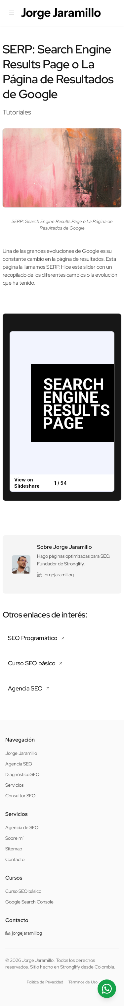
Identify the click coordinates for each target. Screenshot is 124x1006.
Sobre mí (14, 838)
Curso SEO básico (23, 891)
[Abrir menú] (11, 13)
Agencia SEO (18, 764)
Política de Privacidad (45, 982)
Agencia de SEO (21, 827)
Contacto (14, 859)
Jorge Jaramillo (21, 753)
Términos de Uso (83, 982)
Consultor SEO (20, 796)
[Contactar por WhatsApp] (107, 988)
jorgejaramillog (55, 575)
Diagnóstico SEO (22, 774)
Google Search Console (29, 902)
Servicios (14, 785)
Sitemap (13, 849)
